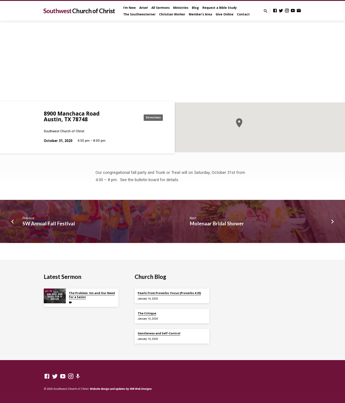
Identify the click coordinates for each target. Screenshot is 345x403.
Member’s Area (200, 14)
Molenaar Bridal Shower (217, 223)
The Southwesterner (139, 14)
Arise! (143, 8)
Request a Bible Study (219, 8)
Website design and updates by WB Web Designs (121, 388)
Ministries (180, 8)
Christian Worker (172, 14)
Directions (152, 117)
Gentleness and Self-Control (159, 333)
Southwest (79, 11)
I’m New (129, 8)
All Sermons (160, 8)
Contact (243, 14)
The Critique (147, 313)
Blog (195, 8)
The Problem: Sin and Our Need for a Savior (92, 295)
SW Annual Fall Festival (48, 223)
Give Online (224, 14)
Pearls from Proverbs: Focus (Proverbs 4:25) (169, 293)
